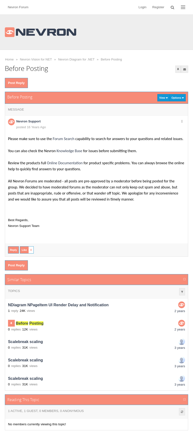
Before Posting (111, 59)
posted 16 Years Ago (31, 127)
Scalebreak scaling (25, 342)
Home (9, 59)
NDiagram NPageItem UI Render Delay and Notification (58, 305)
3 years (179, 348)
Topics (14, 291)
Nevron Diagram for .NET (76, 59)
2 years (179, 311)
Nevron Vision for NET (36, 59)
